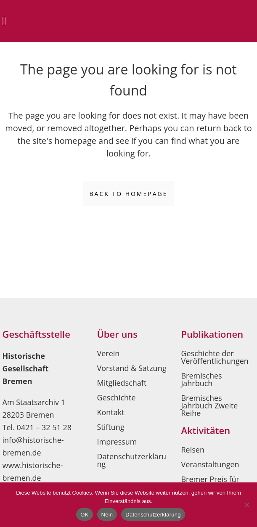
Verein (108, 353)
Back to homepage (129, 194)
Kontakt (110, 412)
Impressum (117, 441)
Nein (107, 514)
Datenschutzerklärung (131, 460)
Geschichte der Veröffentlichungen (214, 357)
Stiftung (110, 427)
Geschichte (116, 397)
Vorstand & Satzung (131, 368)
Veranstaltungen (210, 464)
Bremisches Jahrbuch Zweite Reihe (209, 405)
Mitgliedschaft (121, 383)
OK (84, 514)
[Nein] (246, 505)
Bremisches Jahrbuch (201, 379)
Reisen (192, 449)
